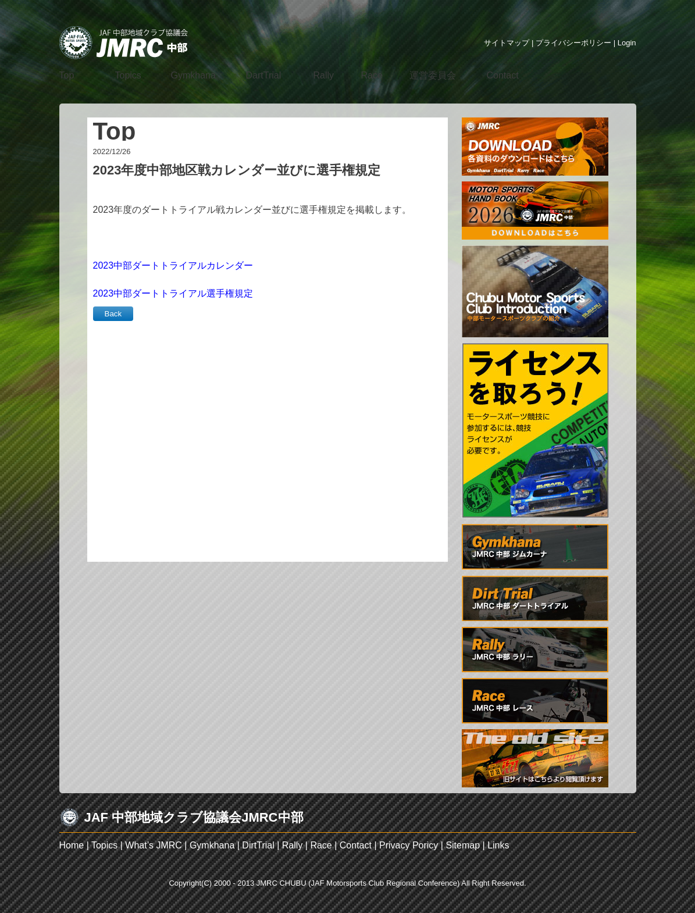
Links (498, 845)
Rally (292, 845)
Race (321, 845)
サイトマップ (506, 42)
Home (71, 845)
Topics (104, 845)
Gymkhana (212, 845)
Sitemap (462, 845)
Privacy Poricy (408, 845)
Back (113, 313)
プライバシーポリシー (573, 42)
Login (627, 42)
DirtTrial (258, 845)
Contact (356, 845)
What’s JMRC (153, 845)
